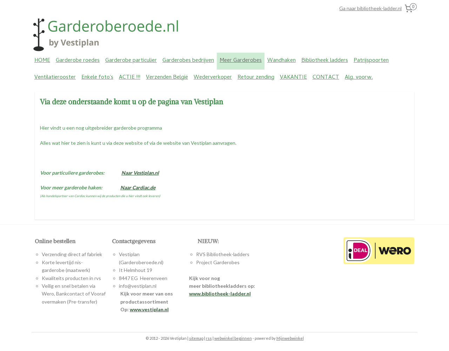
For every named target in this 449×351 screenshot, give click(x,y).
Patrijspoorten (371, 60)
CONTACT (326, 77)
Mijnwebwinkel (290, 338)
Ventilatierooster (55, 77)
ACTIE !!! (129, 77)
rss (209, 338)
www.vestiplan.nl (149, 309)
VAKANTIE (293, 77)
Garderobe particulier (131, 60)
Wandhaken (281, 60)
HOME (42, 60)
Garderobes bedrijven (188, 60)
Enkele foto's (97, 77)
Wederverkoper (213, 77)
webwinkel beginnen (233, 338)
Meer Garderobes (241, 60)
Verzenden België (167, 77)
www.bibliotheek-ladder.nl (220, 294)
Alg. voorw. (359, 77)
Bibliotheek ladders (324, 60)
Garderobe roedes (78, 60)
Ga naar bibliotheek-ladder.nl (370, 8)
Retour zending (255, 77)
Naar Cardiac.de (137, 187)
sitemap (196, 338)
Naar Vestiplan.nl (140, 172)
